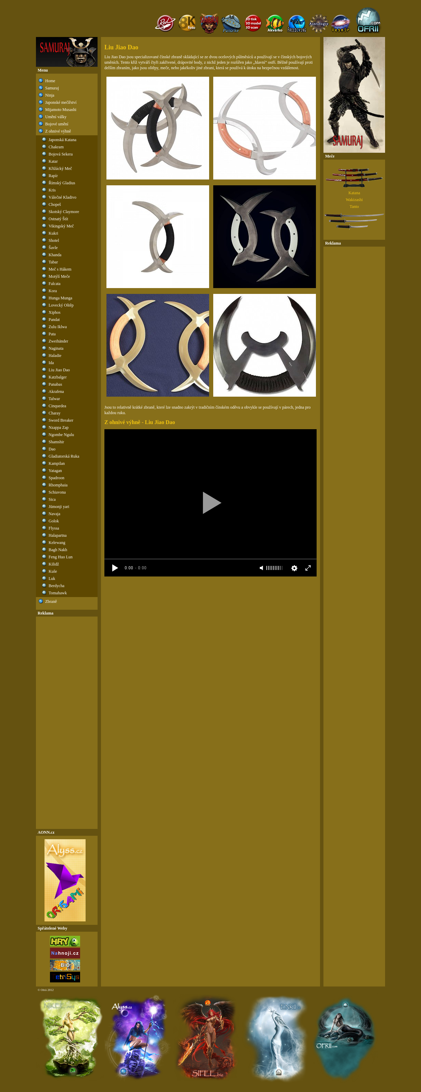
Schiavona (57, 492)
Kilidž (54, 564)
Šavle (53, 247)
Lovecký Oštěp (61, 305)
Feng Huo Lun (61, 557)
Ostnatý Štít (58, 218)
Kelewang (57, 542)
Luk (52, 578)
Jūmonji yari (59, 506)
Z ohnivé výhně (58, 131)
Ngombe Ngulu (61, 434)
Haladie (55, 355)
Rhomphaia (58, 485)
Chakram (56, 147)
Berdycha (56, 585)
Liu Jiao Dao (59, 370)
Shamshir (56, 441)
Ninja (49, 95)
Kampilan (57, 463)
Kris (52, 190)
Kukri (53, 233)
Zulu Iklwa (58, 326)
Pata (52, 334)
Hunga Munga (60, 298)
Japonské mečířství (61, 102)
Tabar (53, 262)
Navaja (54, 513)
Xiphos (55, 312)
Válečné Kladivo (62, 197)
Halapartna (58, 535)
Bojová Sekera (61, 154)
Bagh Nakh (58, 549)
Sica (52, 499)
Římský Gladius (62, 183)
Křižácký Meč (60, 168)
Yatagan (55, 470)
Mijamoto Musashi (60, 109)
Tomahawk (58, 593)
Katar (53, 161)
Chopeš (55, 204)
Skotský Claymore (64, 211)
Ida (51, 362)
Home (50, 80)
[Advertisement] (66, 723)
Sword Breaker (61, 420)
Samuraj (52, 88)
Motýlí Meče (59, 276)
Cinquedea (57, 406)
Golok (54, 521)
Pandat (54, 319)
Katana (354, 192)
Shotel (54, 240)
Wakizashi (354, 199)
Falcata (55, 283)
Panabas (55, 384)
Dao (52, 449)
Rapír (53, 175)
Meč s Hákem (60, 269)
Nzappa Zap (58, 427)
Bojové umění (56, 124)
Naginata (56, 348)
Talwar (54, 398)
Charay (55, 413)
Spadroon (56, 477)
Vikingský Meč (61, 226)
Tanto (354, 206)
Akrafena (56, 391)
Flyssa (54, 528)
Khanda (55, 254)
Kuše (53, 571)
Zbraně (51, 601)
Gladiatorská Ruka (64, 456)
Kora (53, 290)
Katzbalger (58, 377)
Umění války (55, 116)
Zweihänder (58, 341)
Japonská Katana (62, 139)
